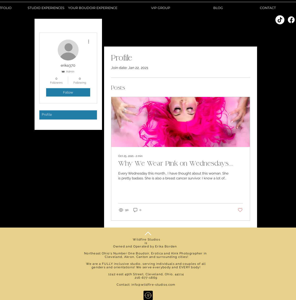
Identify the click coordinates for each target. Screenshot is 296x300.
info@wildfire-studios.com (153, 284)
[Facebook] (291, 19)
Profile (47, 114)
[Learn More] (148, 295)
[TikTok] (279, 19)
